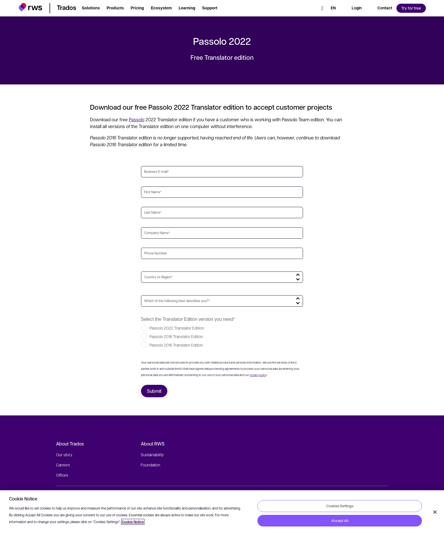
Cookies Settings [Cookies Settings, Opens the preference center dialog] (339, 505)
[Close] (435, 512)
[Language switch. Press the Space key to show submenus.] (333, 8)
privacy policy (258, 375)
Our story (64, 454)
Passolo (136, 119)
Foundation (150, 464)
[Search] (322, 8)
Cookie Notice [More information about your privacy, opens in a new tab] (133, 521)
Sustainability (152, 454)
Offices (62, 474)
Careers (63, 464)
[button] (30, 7)
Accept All (339, 520)
